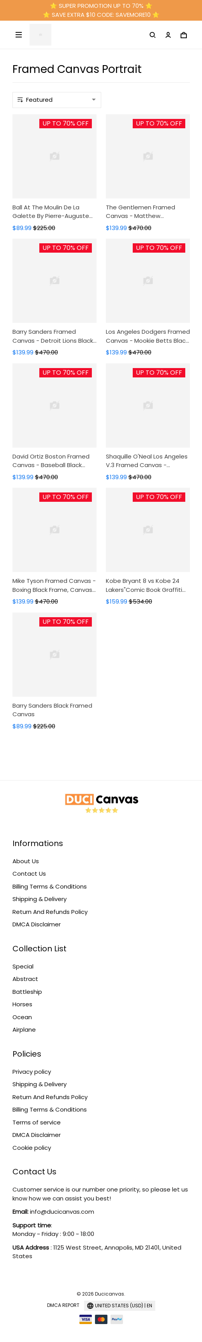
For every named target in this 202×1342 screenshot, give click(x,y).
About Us (25, 861)
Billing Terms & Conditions (49, 886)
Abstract (25, 979)
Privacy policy (31, 1072)
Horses (22, 1004)
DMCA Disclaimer (36, 924)
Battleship (27, 992)
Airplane (24, 1029)
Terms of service (36, 1122)
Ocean (22, 1017)
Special (22, 966)
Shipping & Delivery (39, 899)
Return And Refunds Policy (50, 912)
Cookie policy (31, 1148)
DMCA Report (63, 1305)
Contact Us (29, 873)
